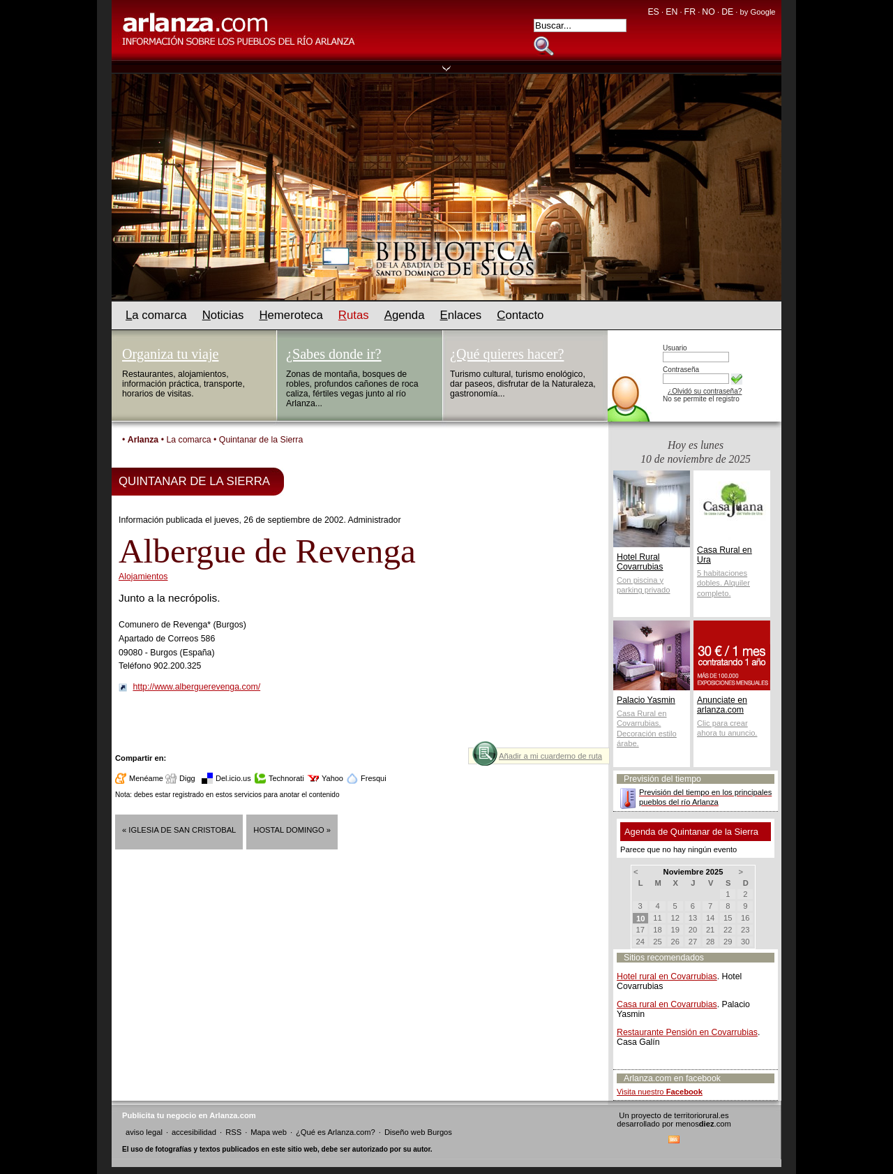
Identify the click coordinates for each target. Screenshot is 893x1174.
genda (404, 315)
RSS (233, 1132)
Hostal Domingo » (292, 830)
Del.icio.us (233, 778)
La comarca (188, 440)
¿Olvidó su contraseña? (705, 391)
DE (727, 12)
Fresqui (374, 778)
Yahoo (332, 778)
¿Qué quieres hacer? (507, 354)
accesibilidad (194, 1132)
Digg (187, 778)
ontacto (520, 315)
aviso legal (144, 1132)
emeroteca (290, 315)
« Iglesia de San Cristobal (179, 830)
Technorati (286, 778)
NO (708, 12)
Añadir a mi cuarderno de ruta (550, 756)
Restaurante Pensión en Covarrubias (687, 1032)
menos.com (703, 1124)
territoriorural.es (701, 1115)
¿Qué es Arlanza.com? (335, 1132)
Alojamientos (143, 576)
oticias (223, 315)
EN (671, 12)
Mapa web (268, 1132)
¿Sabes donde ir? (334, 354)
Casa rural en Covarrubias (667, 1004)
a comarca (156, 315)
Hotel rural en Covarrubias (667, 976)
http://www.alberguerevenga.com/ (196, 687)
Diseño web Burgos (418, 1132)
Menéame (146, 778)
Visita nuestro (660, 1091)
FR (690, 12)
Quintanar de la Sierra (261, 440)
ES (653, 12)
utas (353, 315)
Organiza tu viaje (170, 354)
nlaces (461, 315)
